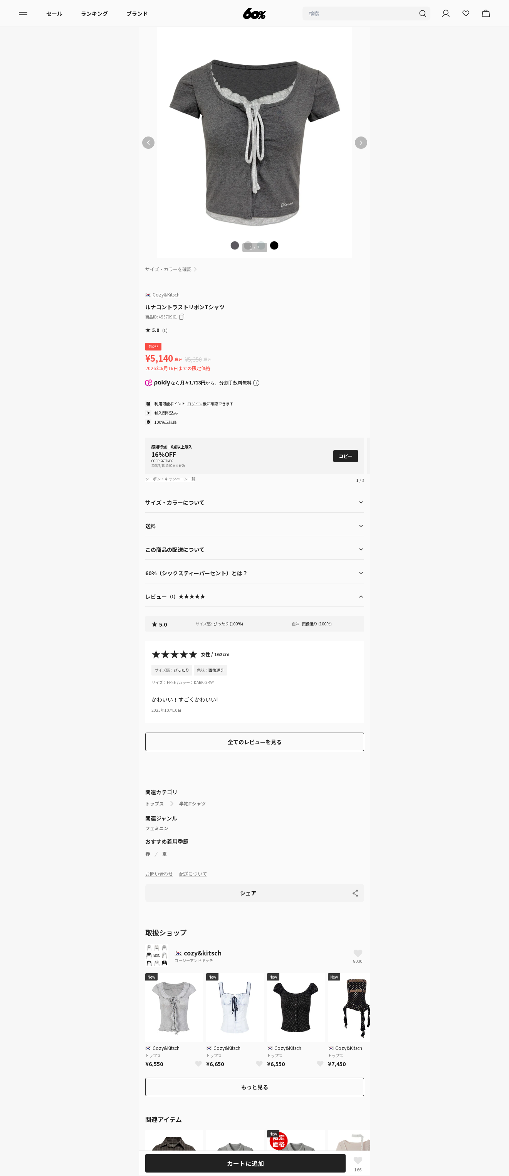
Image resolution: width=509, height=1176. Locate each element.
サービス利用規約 (52, 1068)
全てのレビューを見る (255, 742)
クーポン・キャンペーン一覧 (170, 479)
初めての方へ (47, 1040)
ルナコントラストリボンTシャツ (258, 936)
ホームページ (156, 936)
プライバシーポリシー (58, 1054)
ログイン (195, 403)
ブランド (137, 13)
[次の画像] (361, 142)
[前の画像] (148, 142)
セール (54, 13)
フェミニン (156, 828)
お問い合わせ (159, 873)
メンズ (39, 978)
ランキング (94, 13)
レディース (44, 964)
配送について (193, 873)
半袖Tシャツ (192, 803)
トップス (154, 803)
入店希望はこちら (52, 1123)
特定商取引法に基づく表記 (63, 1095)
